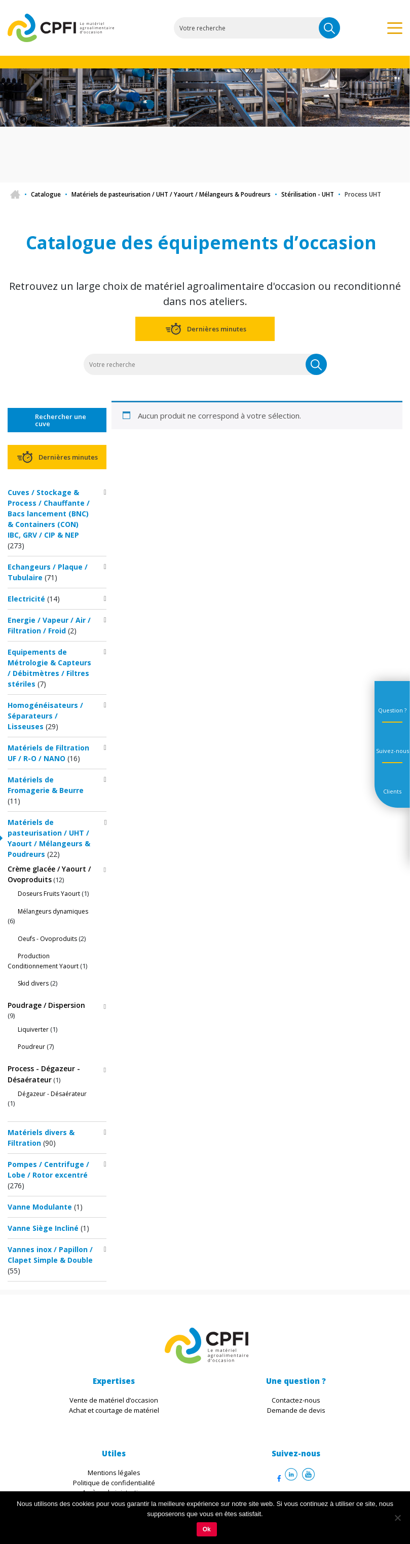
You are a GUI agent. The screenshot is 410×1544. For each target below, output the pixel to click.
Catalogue (46, 194)
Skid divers (33, 983)
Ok (207, 1529)
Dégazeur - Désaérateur (52, 1093)
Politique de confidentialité (114, 1482)
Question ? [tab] (392, 710)
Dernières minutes (216, 328)
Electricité (26, 599)
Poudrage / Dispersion (46, 1005)
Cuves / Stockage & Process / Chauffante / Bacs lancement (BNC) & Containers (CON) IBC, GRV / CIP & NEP (49, 513)
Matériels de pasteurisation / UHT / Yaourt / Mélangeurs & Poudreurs (171, 194)
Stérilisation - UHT (307, 194)
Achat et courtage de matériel (114, 1410)
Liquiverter (33, 1029)
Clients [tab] (392, 791)
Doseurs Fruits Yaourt (49, 893)
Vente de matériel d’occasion (113, 1400)
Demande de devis (296, 1410)
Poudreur (31, 1046)
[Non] (397, 1518)
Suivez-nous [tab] (392, 751)
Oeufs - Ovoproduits (47, 938)
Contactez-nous (296, 1400)
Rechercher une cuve (60, 420)
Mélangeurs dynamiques (53, 911)
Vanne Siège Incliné (43, 1228)
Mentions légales (114, 1472)
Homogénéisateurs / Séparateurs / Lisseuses (45, 715)
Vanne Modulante (40, 1207)
